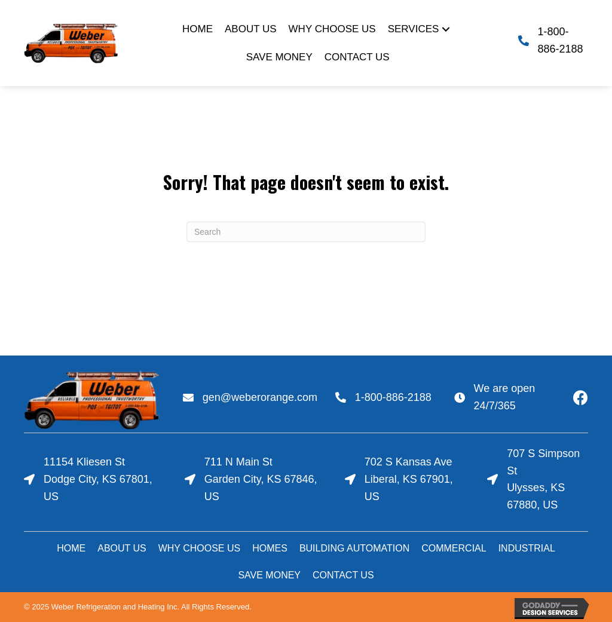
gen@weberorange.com (260, 397)
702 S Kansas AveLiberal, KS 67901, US (409, 479)
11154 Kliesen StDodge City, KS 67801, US (98, 479)
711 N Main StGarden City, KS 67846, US (260, 479)
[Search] (306, 232)
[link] (197, 29)
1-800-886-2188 (393, 397)
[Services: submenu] (446, 29)
